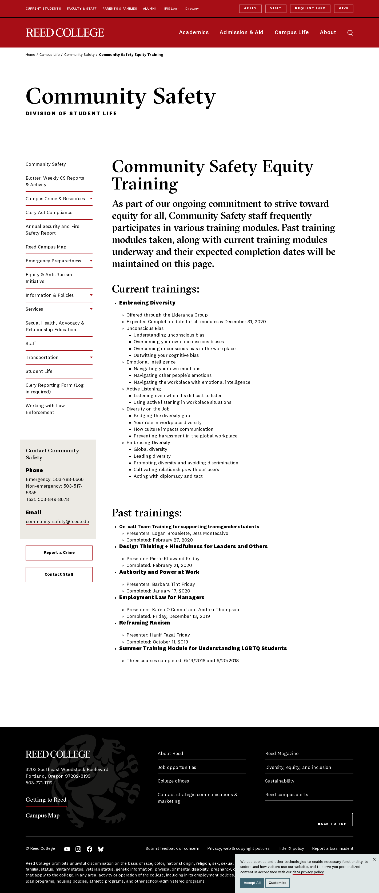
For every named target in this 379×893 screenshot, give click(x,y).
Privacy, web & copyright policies (238, 849)
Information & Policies (50, 295)
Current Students (43, 8)
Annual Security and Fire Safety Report (52, 230)
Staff (31, 343)
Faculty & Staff (82, 8)
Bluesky (100, 849)
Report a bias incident (332, 849)
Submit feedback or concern (172, 849)
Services (34, 309)
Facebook (89, 849)
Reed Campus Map (46, 247)
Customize (277, 883)
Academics (194, 32)
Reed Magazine (281, 753)
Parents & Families (119, 8)
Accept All (252, 883)
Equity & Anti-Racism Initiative (49, 278)
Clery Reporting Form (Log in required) (55, 388)
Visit (276, 8)
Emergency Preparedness (53, 261)
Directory (192, 8)
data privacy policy (308, 872)
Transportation (42, 357)
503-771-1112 (39, 783)
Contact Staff (59, 574)
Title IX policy (291, 849)
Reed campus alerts (286, 794)
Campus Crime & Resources (55, 198)
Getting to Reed (46, 799)
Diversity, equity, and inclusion (298, 767)
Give (344, 8)
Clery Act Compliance (49, 212)
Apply (250, 8)
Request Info (310, 8)
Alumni (149, 8)
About (328, 32)
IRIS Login (171, 8)
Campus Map (42, 815)
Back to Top (332, 824)
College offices (173, 781)
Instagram (78, 849)
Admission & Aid (242, 32)
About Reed (170, 753)
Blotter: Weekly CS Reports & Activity (55, 181)
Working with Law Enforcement (45, 409)
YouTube (67, 849)
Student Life (39, 371)
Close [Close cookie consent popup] (374, 864)
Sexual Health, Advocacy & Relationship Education (55, 326)
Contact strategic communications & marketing (197, 798)
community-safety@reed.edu (57, 521)
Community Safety (79, 55)
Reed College (65, 32)
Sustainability (279, 781)
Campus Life (292, 32)
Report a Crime (59, 553)
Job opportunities (177, 767)
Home (30, 55)
